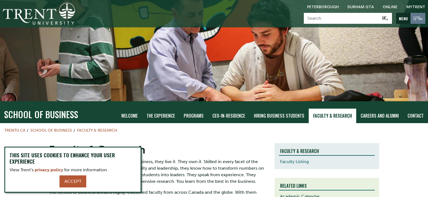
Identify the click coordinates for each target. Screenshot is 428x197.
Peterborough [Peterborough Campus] (323, 6)
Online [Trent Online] (390, 6)
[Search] (341, 18)
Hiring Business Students (279, 115)
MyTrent (415, 6)
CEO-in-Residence (228, 115)
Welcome (129, 115)
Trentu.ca (14, 129)
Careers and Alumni (380, 115)
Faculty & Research (332, 115)
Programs (194, 115)
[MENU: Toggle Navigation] (410, 18)
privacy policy (49, 169)
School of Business (41, 113)
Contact (416, 115)
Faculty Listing (294, 161)
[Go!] (385, 18)
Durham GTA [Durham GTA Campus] (360, 6)
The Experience (161, 115)
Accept (72, 181)
